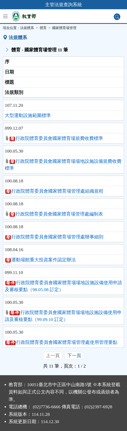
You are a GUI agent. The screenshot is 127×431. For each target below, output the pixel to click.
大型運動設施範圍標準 (28, 115)
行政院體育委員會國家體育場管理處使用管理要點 (66, 342)
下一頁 (74, 355)
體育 (43, 28)
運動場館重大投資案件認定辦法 (43, 259)
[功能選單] (5, 16)
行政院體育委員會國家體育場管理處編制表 (59, 213)
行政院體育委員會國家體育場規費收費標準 (59, 138)
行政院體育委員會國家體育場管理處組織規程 (57, 191)
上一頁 (53, 355)
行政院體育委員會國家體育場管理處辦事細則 (57, 236)
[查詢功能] (117, 16)
